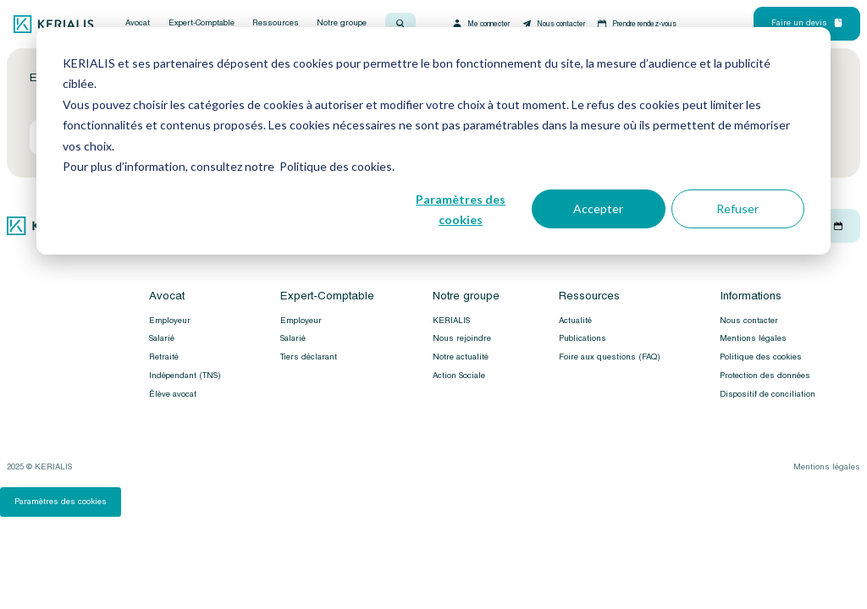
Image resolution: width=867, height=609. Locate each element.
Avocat (137, 24)
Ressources (275, 24)
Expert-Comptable (201, 24)
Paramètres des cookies (460, 210)
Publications (582, 338)
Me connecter (480, 24)
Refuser (737, 208)
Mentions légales (753, 338)
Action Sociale (459, 375)
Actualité (575, 320)
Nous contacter (553, 24)
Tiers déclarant (308, 357)
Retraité (164, 357)
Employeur (170, 320)
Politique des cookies (761, 357)
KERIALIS (451, 320)
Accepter (598, 208)
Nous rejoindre (462, 338)
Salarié (161, 338)
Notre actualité (461, 357)
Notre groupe (342, 24)
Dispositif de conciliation (767, 394)
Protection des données (765, 375)
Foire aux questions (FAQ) (609, 357)
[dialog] (433, 141)
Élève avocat (172, 394)
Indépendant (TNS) (185, 375)
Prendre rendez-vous (636, 24)
